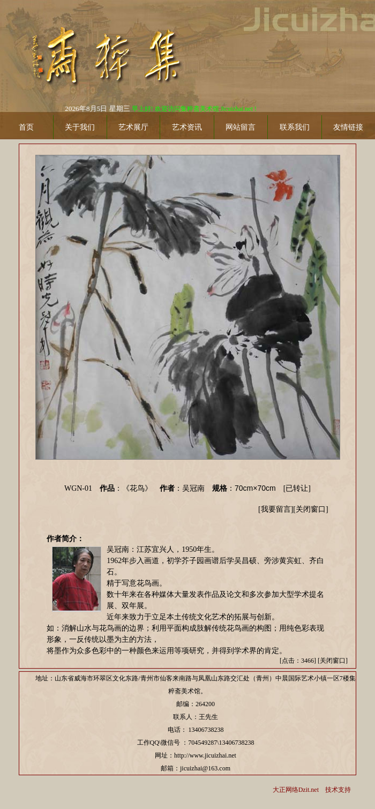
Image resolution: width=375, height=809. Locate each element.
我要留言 (276, 509)
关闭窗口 (311, 509)
